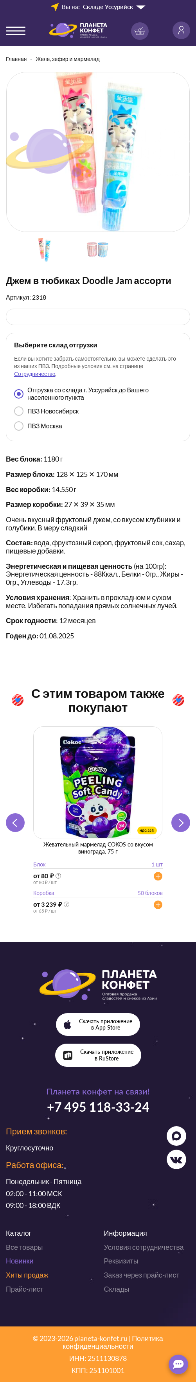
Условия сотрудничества (144, 1247)
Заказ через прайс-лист (142, 1275)
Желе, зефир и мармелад (67, 59)
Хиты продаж (27, 1275)
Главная (16, 59)
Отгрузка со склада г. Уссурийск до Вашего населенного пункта (81, 393)
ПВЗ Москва (38, 426)
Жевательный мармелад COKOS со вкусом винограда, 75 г (98, 848)
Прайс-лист (24, 1289)
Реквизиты (121, 1260)
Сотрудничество (34, 373)
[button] (180, 822)
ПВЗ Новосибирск (46, 411)
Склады (116, 1289)
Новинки (20, 1260)
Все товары (24, 1247)
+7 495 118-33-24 (98, 1106)
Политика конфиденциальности (113, 1342)
